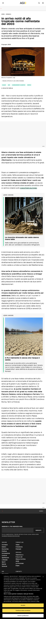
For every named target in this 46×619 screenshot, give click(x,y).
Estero (4, 547)
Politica (4, 551)
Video (17, 545)
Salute (4, 564)
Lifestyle (4, 560)
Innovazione (6, 553)
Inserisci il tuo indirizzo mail (12, 526)
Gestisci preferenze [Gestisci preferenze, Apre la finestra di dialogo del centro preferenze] (23, 615)
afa (9, 85)
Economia (5, 549)
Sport (3, 562)
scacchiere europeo (28, 188)
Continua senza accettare (23, 610)
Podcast (18, 549)
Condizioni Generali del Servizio (11, 536)
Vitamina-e (19, 555)
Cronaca (8, 14)
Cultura (4, 555)
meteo (29, 85)
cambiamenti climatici (18, 85)
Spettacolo (5, 557)
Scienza (4, 566)
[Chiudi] (43, 577)
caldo (4, 85)
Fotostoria (19, 547)
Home (3, 14)
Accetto (23, 605)
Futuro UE (19, 557)
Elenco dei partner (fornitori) (12, 600)
